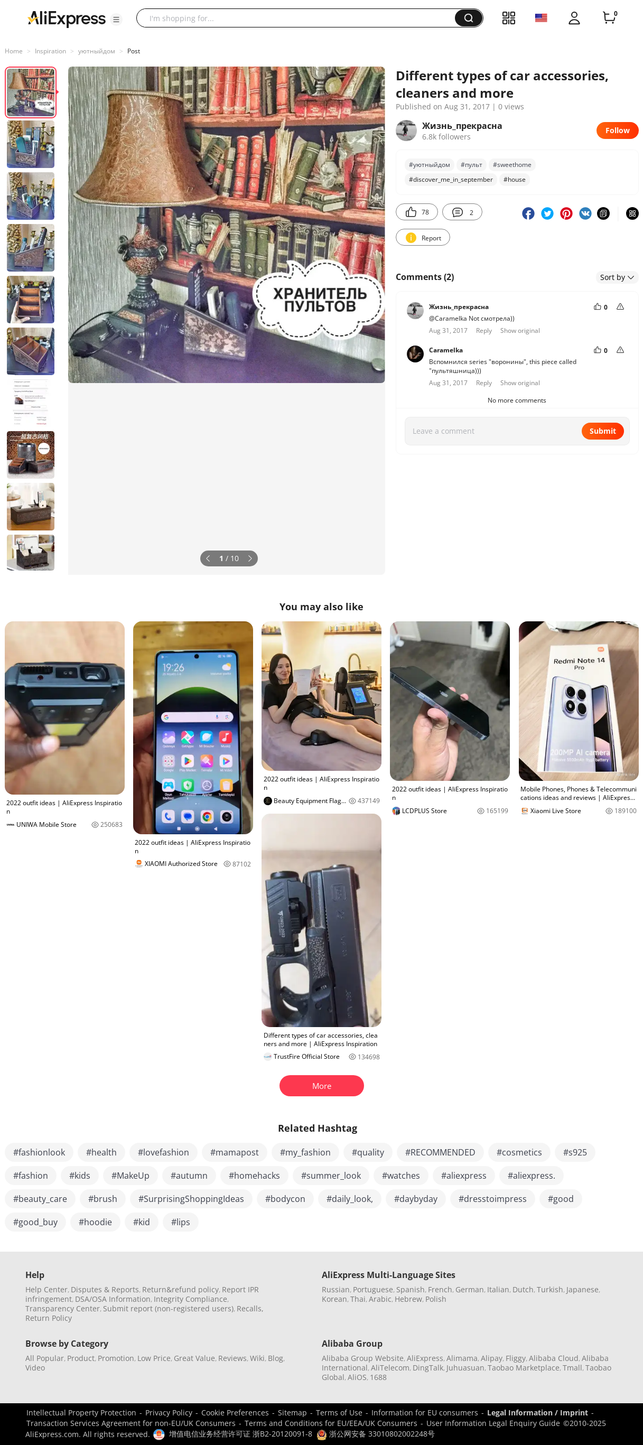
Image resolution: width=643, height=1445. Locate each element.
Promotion (116, 1358)
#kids (79, 1175)
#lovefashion (163, 1152)
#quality (368, 1152)
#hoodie (95, 1222)
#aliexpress (464, 1175)
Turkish (550, 1289)
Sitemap (292, 1412)
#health (101, 1152)
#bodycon (285, 1199)
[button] (116, 19)
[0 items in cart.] (609, 18)
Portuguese (373, 1289)
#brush (102, 1199)
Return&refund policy (180, 1289)
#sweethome (512, 164)
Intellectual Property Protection (81, 1412)
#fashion (30, 1175)
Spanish (410, 1289)
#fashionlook (39, 1152)
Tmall (572, 1368)
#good (561, 1199)
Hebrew (408, 1299)
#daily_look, (350, 1199)
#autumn (189, 1175)
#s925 (575, 1152)
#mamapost (234, 1152)
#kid (141, 1222)
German (469, 1289)
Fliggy (516, 1358)
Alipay (491, 1358)
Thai (358, 1299)
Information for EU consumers (424, 1412)
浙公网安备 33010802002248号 (375, 1434)
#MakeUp (130, 1175)
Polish (435, 1299)
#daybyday (415, 1199)
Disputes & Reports (105, 1289)
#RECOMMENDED (440, 1152)
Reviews (232, 1358)
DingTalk (428, 1368)
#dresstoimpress (493, 1199)
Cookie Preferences (235, 1412)
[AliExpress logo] (66, 18)
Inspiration (50, 50)
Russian (336, 1289)
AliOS (357, 1377)
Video (35, 1368)
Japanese (582, 1289)
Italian (498, 1289)
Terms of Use (339, 1412)
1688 (378, 1377)
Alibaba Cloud (554, 1358)
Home (14, 50)
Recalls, (250, 1308)
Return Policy (48, 1318)
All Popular (44, 1358)
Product (81, 1358)
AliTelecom (390, 1368)
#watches (401, 1175)
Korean (334, 1299)
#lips (180, 1222)
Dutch (523, 1289)
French (440, 1289)
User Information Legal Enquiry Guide (493, 1423)
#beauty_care (40, 1199)
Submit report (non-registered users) (168, 1308)
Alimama (462, 1358)
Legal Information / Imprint (537, 1412)
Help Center (46, 1289)
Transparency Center (62, 1308)
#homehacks (254, 1175)
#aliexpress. (531, 1175)
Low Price (154, 1358)
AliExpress (425, 1358)
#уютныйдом (429, 164)
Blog (275, 1358)
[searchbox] (299, 18)
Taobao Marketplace (524, 1368)
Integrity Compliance (190, 1299)
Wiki (257, 1358)
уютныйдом (96, 50)
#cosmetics (519, 1152)
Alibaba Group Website (363, 1358)
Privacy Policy (168, 1412)
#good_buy (35, 1222)
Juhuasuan (465, 1368)
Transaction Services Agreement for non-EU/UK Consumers (131, 1423)
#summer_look (331, 1175)
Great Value (194, 1358)
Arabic (380, 1299)
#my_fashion (305, 1152)
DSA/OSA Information (113, 1299)
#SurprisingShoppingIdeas (191, 1199)
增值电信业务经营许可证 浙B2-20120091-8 (240, 1434)
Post (133, 50)
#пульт (471, 164)
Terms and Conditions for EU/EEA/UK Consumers (331, 1423)
